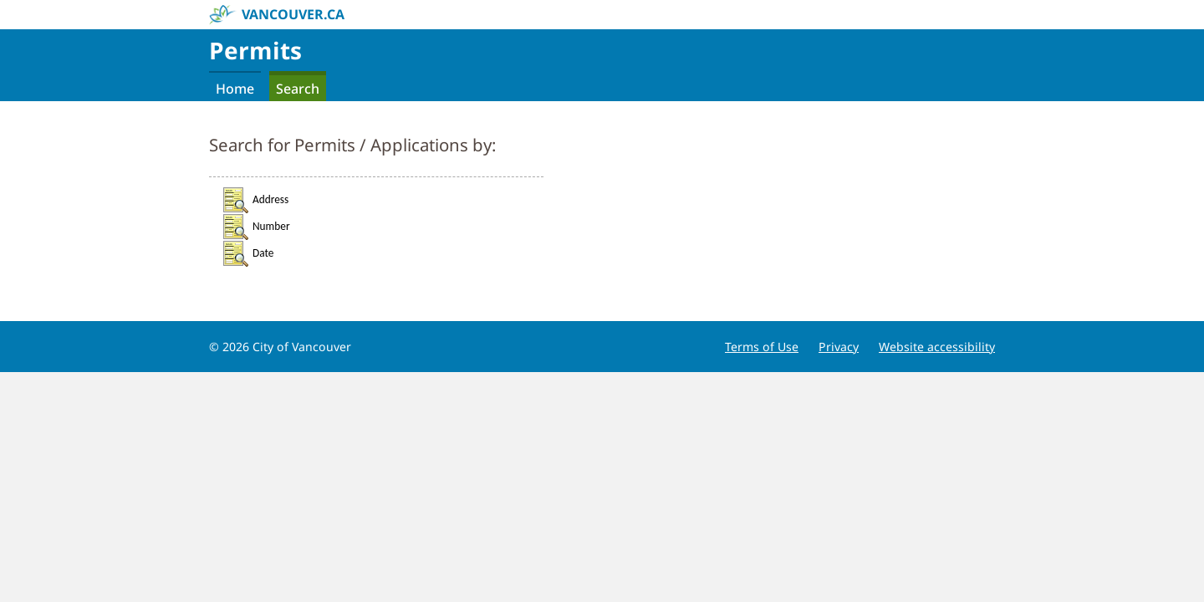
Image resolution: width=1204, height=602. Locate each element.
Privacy (839, 347)
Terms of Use (761, 347)
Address (255, 199)
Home (235, 88)
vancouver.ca (276, 15)
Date (247, 253)
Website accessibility (937, 347)
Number (256, 226)
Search (297, 88)
